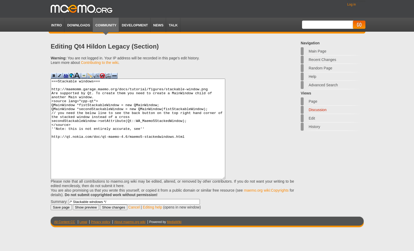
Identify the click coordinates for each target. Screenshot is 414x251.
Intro (56, 25)
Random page (320, 68)
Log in (351, 4)
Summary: (59, 221)
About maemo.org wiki (129, 242)
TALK (173, 25)
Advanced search (323, 85)
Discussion (318, 110)
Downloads (78, 25)
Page (313, 101)
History (314, 127)
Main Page (317, 51)
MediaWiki (174, 242)
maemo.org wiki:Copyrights (266, 210)
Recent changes (322, 60)
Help (312, 76)
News (158, 25)
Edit (312, 118)
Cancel (134, 227)
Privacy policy (100, 242)
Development (135, 25)
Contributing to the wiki (99, 62)
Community (105, 25)
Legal (83, 242)
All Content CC (64, 242)
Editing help (152, 227)
